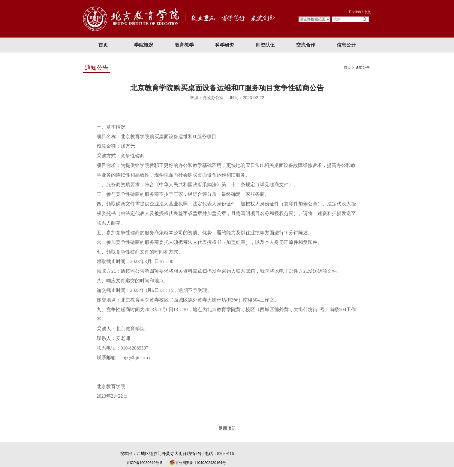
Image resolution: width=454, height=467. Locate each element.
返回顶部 (227, 428)
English (355, 12)
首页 (347, 67)
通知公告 (362, 67)
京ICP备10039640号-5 (144, 463)
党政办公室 (213, 97)
